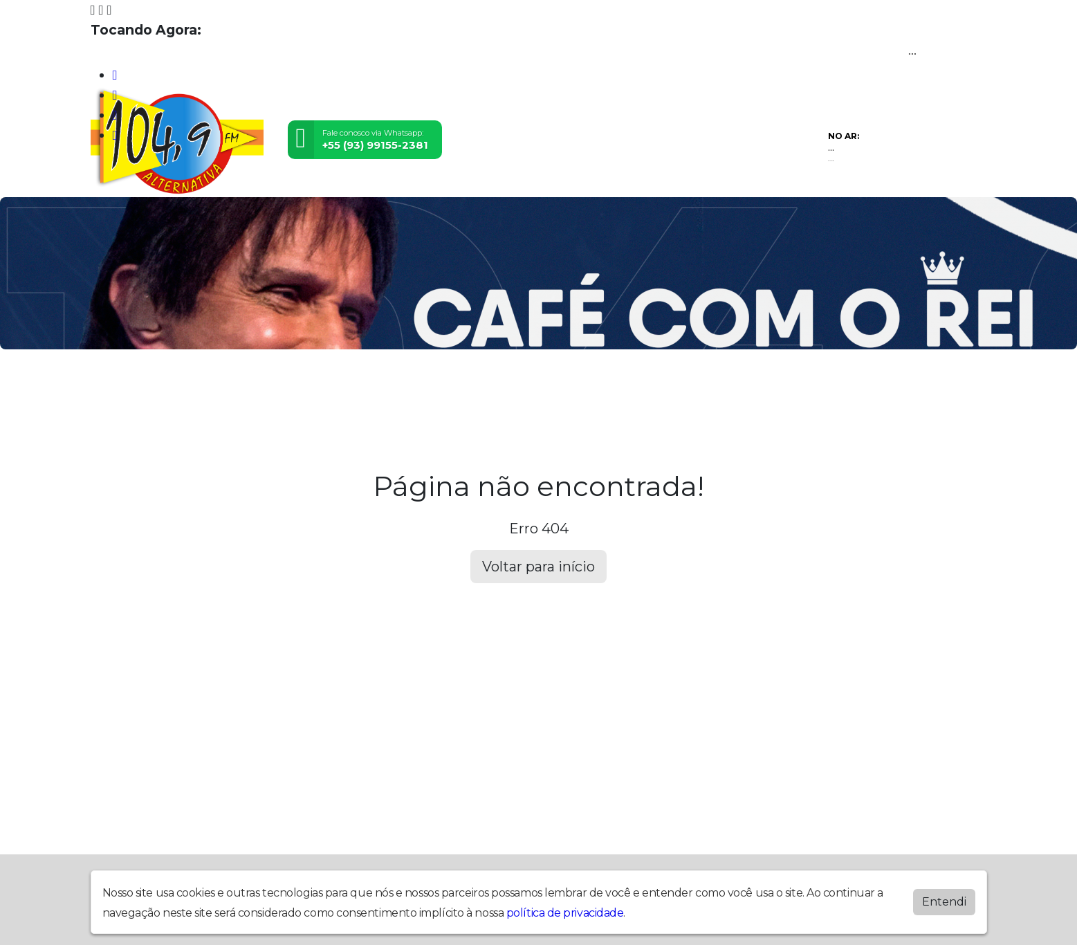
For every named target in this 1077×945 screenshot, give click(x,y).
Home (120, 388)
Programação (206, 388)
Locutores (382, 388)
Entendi (944, 901)
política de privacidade (565, 912)
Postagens (474, 388)
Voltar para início (538, 566)
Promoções (710, 388)
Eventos (299, 388)
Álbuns (553, 388)
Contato (623, 388)
